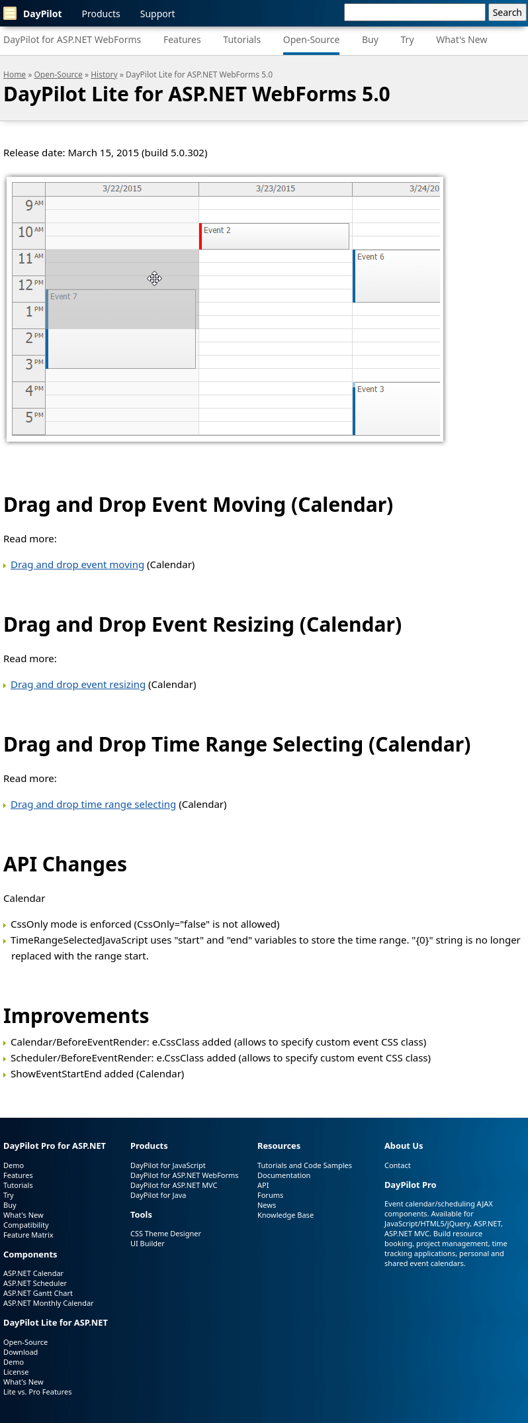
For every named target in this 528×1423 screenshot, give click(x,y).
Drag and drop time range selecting (93, 803)
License (15, 1372)
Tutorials (242, 39)
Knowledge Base (285, 1215)
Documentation (283, 1175)
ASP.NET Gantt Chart (38, 1293)
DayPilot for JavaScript (168, 1165)
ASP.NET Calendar (33, 1273)
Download (20, 1352)
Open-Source (311, 39)
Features (182, 39)
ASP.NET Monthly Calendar (48, 1303)
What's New (461, 39)
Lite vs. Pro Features (37, 1392)
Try (407, 39)
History (104, 74)
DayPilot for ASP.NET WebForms (72, 39)
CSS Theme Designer (165, 1233)
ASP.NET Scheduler (35, 1283)
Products (101, 13)
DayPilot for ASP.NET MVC (174, 1185)
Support (157, 13)
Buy (370, 39)
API (263, 1185)
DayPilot (32, 13)
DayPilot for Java (158, 1195)
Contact (397, 1165)
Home (14, 74)
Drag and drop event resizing (78, 684)
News (266, 1205)
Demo (13, 1165)
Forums (270, 1195)
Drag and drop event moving (77, 564)
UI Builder (147, 1243)
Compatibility (26, 1225)
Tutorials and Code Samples (304, 1165)
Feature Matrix (28, 1235)
